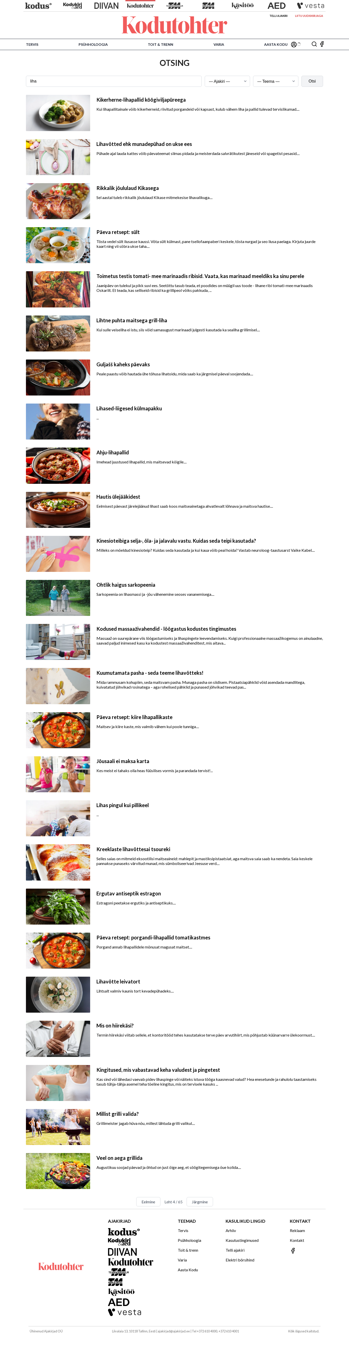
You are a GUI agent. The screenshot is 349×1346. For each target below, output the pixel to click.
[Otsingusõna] (114, 81)
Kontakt (297, 1240)
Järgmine (200, 1201)
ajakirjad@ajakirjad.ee (174, 1331)
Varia (219, 44)
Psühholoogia (93, 44)
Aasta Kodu (276, 44)
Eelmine (148, 1201)
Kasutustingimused (242, 1240)
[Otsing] (314, 44)
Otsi (312, 81)
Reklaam (297, 1230)
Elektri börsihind (240, 1259)
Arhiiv (231, 1230)
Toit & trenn (160, 44)
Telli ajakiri (278, 15)
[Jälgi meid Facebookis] (322, 44)
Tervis (32, 44)
